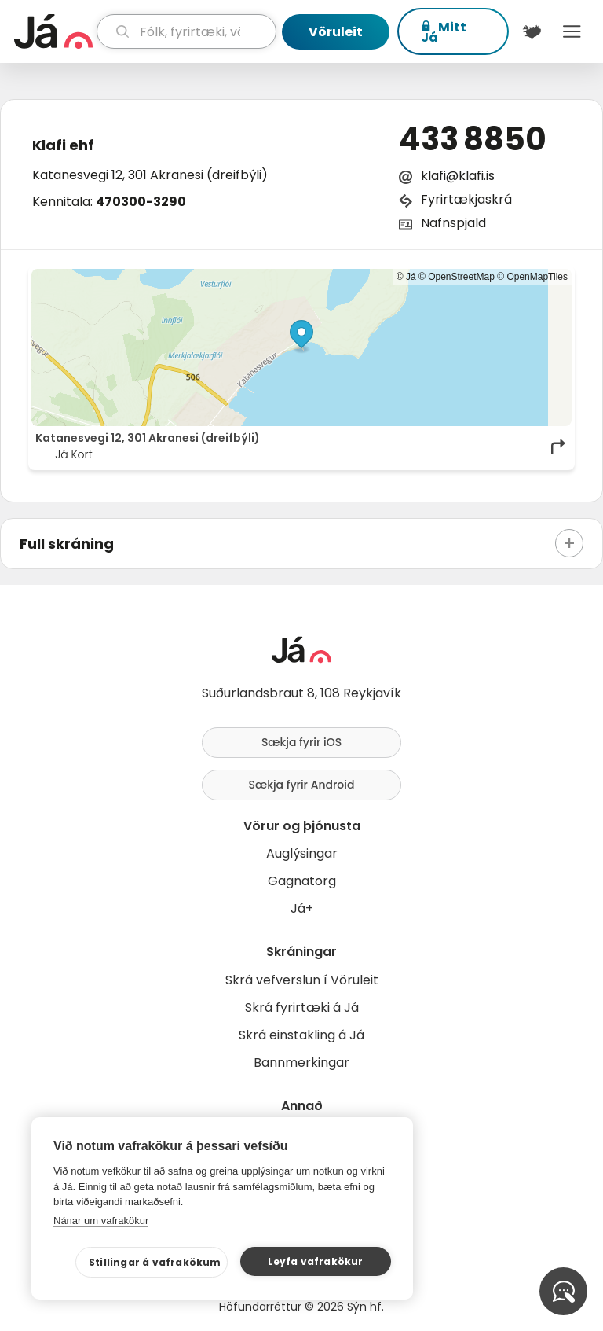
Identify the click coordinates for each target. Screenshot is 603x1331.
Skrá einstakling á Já (301, 1035)
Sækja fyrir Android (302, 784)
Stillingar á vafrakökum (155, 1262)
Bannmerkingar (301, 1062)
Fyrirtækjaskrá (466, 199)
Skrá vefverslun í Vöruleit (301, 980)
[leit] (186, 31)
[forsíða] (53, 31)
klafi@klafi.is (458, 176)
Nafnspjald (453, 223)
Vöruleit (336, 32)
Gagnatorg (302, 881)
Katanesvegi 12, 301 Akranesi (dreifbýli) (150, 175)
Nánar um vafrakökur (100, 1220)
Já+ (302, 908)
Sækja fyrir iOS (301, 742)
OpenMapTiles (537, 276)
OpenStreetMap (461, 276)
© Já (406, 276)
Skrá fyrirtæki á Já (302, 1007)
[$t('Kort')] (532, 31)
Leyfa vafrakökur (315, 1261)
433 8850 (472, 139)
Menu (572, 31)
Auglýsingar (302, 853)
